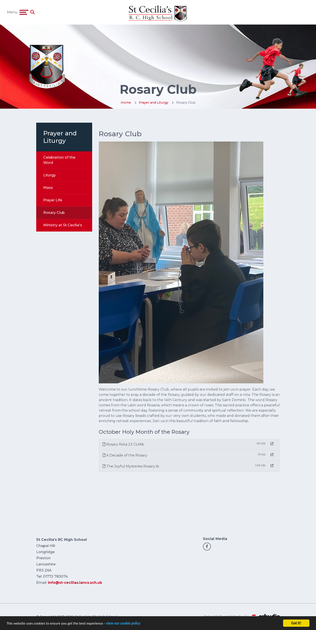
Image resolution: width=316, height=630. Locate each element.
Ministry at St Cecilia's (62, 225)
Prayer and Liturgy (153, 102)
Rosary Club (54, 213)
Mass (48, 188)
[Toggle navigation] (24, 12)
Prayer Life (52, 200)
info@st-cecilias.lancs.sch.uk (75, 582)
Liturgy (49, 175)
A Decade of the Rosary (125, 455)
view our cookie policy (123, 624)
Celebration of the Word (59, 160)
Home (126, 102)
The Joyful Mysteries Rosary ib (131, 466)
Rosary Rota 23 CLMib (123, 444)
